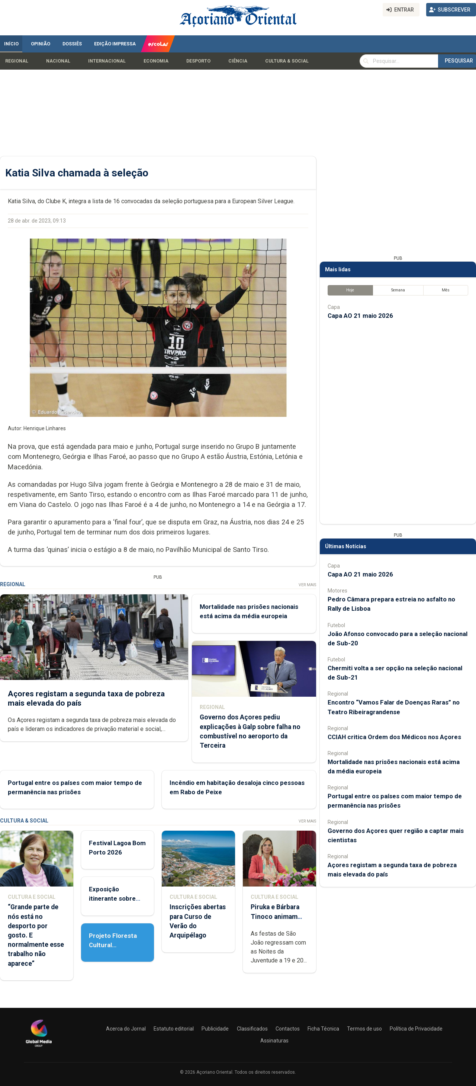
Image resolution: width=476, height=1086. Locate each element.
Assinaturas (274, 1041)
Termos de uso (364, 1029)
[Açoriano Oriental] (39, 1048)
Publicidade (215, 1029)
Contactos (288, 1029)
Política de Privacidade (416, 1029)
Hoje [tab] (350, 290)
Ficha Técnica (323, 1029)
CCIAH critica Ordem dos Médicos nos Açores (394, 737)
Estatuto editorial (174, 1029)
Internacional (107, 61)
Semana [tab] (398, 290)
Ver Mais (307, 584)
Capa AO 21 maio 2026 (360, 315)
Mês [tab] (446, 290)
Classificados (252, 1029)
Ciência (237, 61)
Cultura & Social (287, 61)
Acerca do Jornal (126, 1029)
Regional (16, 61)
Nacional (58, 61)
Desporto (198, 61)
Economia (156, 61)
